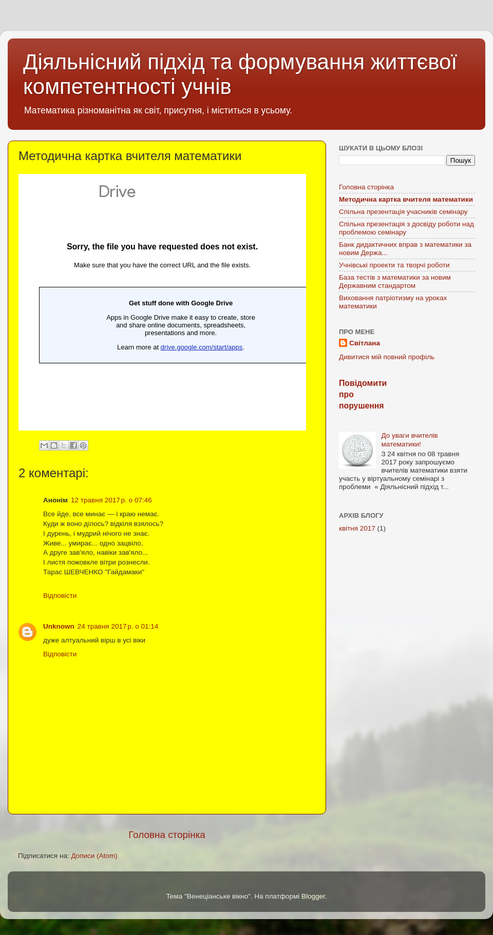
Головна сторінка (166, 834)
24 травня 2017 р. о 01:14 (118, 626)
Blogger (313, 896)
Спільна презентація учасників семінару (403, 212)
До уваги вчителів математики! (409, 439)
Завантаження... (162, 302)
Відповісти (60, 595)
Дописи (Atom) (94, 856)
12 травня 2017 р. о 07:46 (111, 500)
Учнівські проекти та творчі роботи (394, 265)
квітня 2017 (357, 528)
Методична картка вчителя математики (406, 199)
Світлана (364, 343)
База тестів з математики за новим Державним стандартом (395, 281)
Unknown (58, 626)
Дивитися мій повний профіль (386, 357)
